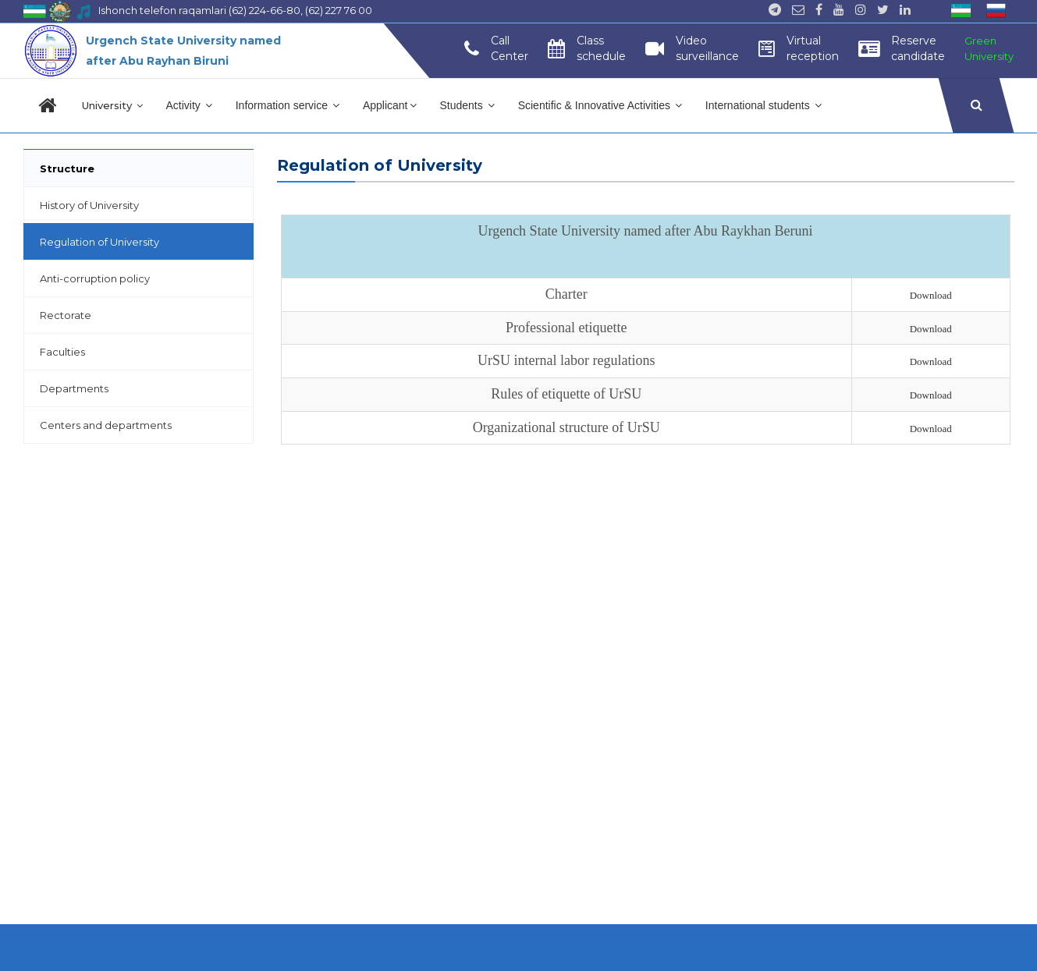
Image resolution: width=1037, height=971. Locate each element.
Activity (189, 105)
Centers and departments (106, 425)
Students (467, 105)
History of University (89, 205)
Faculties (62, 352)
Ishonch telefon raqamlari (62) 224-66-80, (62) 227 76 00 (235, 10)
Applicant (390, 105)
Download (931, 295)
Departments (74, 388)
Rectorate (65, 315)
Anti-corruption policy (95, 278)
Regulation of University (99, 242)
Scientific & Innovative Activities (600, 105)
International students (763, 105)
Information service (287, 105)
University (112, 105)
